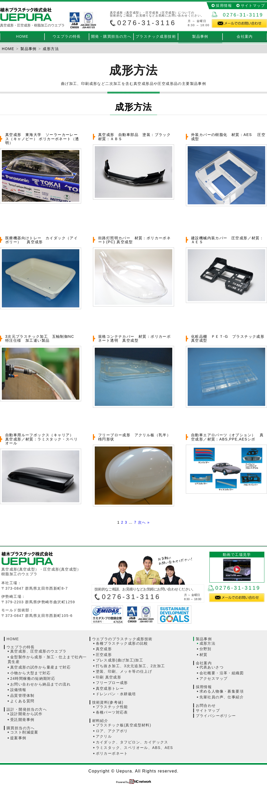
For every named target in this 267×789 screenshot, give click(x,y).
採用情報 (224, 5)
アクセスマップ (213, 678)
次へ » (144, 522)
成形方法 (207, 643)
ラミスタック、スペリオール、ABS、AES (134, 748)
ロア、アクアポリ (112, 731)
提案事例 (18, 738)
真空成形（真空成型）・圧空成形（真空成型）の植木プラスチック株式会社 (26, 14)
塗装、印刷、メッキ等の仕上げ (124, 671)
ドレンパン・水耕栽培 (116, 694)
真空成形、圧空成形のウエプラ (38, 651)
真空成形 (104, 649)
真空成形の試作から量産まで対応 (40, 667)
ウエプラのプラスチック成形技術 (122, 639)
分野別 (205, 649)
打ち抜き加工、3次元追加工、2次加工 (130, 666)
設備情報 (18, 690)
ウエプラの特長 (67, 36)
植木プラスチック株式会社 (45, 558)
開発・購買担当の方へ (111, 36)
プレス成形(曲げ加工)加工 (119, 660)
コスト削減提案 (24, 732)
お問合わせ (206, 705)
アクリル (104, 736)
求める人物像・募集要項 (221, 691)
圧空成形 (104, 655)
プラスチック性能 (112, 707)
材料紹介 (100, 721)
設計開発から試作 (26, 714)
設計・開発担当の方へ (27, 709)
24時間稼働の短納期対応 (32, 678)
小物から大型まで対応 (30, 673)
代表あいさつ (211, 667)
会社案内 (245, 36)
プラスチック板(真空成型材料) (123, 725)
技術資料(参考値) (108, 702)
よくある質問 (22, 701)
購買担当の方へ (21, 728)
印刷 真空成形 (108, 677)
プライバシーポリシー (216, 716)
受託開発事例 (22, 719)
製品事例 (200, 36)
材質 (203, 655)
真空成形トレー (110, 688)
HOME (22, 36)
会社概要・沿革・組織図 (221, 673)
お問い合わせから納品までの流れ (40, 684)
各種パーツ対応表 (112, 712)
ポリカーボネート (112, 753)
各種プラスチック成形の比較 (122, 643)
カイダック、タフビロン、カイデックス (132, 742)
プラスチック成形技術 (156, 36)
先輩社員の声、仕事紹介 (221, 697)
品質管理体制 (22, 695)
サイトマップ (253, 5)
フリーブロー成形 (112, 683)
